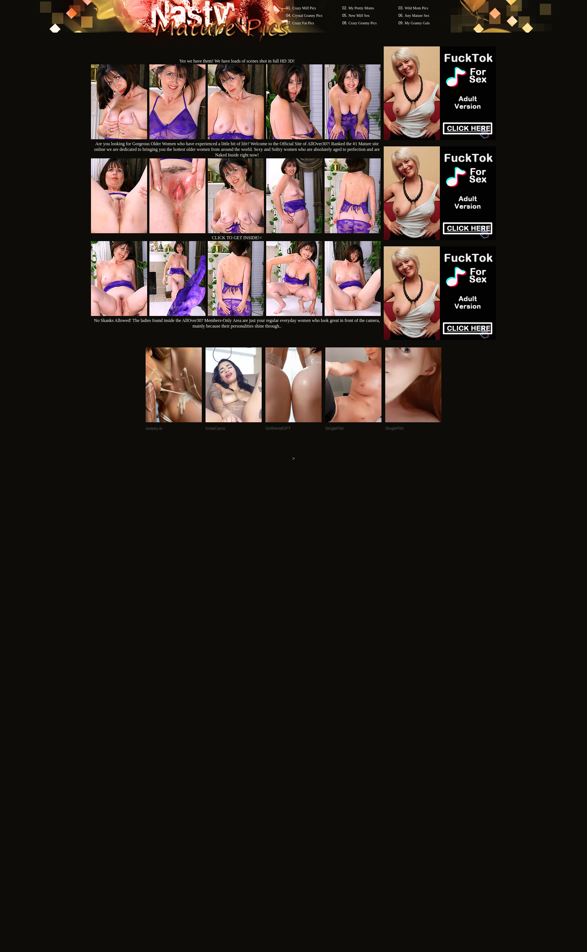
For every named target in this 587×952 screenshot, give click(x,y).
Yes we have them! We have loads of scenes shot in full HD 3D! (237, 61)
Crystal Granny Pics (307, 15)
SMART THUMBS (307, 809)
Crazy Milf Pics (304, 8)
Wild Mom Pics (416, 8)
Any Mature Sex (417, 15)
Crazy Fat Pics (303, 23)
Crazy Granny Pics (363, 23)
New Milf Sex (359, 15)
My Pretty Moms (361, 8)
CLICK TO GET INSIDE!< (237, 237)
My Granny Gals (417, 23)
